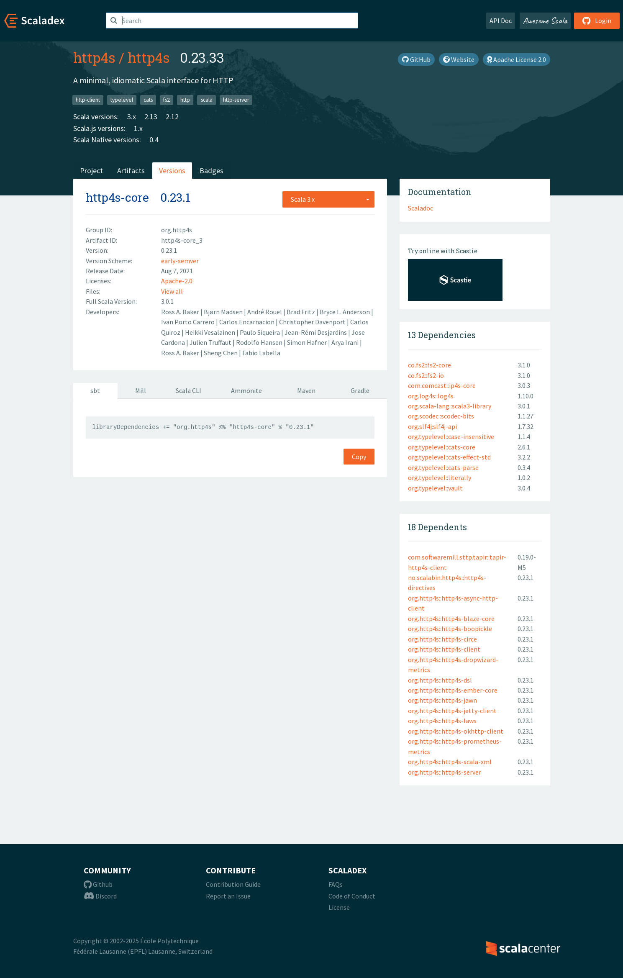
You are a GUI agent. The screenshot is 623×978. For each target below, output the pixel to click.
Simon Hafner (307, 342)
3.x (131, 116)
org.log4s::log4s (431, 396)
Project (91, 170)
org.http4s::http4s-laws (442, 720)
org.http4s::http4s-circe (442, 639)
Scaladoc (420, 208)
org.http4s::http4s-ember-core (452, 690)
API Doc (501, 20)
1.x (138, 128)
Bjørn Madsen (224, 312)
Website (458, 59)
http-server (236, 99)
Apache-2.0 (176, 281)
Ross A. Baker (180, 312)
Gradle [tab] (360, 390)
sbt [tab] (95, 390)
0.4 (154, 139)
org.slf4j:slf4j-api (432, 426)
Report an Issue (228, 896)
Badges (211, 170)
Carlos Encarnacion (247, 322)
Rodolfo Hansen (260, 342)
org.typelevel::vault (435, 488)
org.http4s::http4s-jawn (442, 700)
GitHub (416, 59)
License (339, 907)
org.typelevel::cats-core (441, 447)
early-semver (180, 261)
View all (172, 291)
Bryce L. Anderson (345, 312)
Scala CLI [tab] (188, 390)
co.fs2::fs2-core (429, 365)
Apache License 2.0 (516, 59)
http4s (94, 57)
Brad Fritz (301, 312)
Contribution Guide (233, 884)
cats (148, 99)
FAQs (335, 884)
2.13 (150, 116)
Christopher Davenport (313, 322)
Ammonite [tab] (246, 390)
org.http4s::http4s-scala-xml (450, 761)
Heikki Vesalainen (210, 332)
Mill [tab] (140, 390)
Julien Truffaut (211, 342)
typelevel (121, 99)
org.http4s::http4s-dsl (440, 680)
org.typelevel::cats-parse (443, 467)
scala (207, 99)
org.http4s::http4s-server (444, 772)
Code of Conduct (351, 896)
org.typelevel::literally (439, 477)
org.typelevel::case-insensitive (451, 436)
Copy (359, 456)
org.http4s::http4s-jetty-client (452, 710)
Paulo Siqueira (260, 332)
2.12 (172, 116)
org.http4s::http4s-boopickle (450, 628)
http (185, 99)
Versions (172, 170)
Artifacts (131, 170)
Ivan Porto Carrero (188, 322)
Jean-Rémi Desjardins (316, 332)
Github (98, 884)
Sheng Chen (221, 353)
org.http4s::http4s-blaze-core (451, 618)
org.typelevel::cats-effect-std (449, 457)
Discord (100, 896)
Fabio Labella (261, 353)
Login (596, 20)
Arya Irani (345, 342)
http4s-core (117, 197)
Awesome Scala (545, 20)
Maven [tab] (306, 390)
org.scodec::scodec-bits (441, 416)
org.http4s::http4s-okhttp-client (455, 731)
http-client (88, 99)
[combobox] (328, 199)
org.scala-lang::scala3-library (449, 406)
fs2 (166, 99)
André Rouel (265, 312)
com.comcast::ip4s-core (442, 385)
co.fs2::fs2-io (426, 375)
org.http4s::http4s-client (444, 649)
